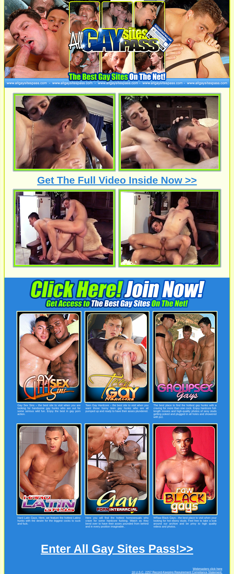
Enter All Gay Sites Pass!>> (117, 548)
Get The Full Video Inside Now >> (117, 180)
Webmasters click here (207, 569)
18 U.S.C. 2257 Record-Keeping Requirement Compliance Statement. (177, 572)
